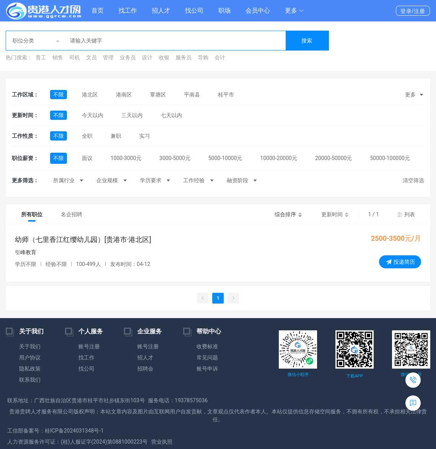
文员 (91, 57)
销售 (57, 57)
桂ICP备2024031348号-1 (74, 431)
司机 (74, 57)
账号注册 (89, 346)
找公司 (194, 10)
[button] (294, 10)
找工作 (128, 10)
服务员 (184, 57)
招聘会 (145, 369)
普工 (41, 57)
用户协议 (30, 357)
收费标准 (207, 346)
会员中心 (258, 10)
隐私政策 (30, 369)
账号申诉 (207, 369)
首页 (97, 10)
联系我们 (30, 380)
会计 (220, 57)
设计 (147, 57)
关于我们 (30, 346)
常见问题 (207, 357)
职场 (224, 10)
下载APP (354, 376)
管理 (108, 57)
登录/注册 (412, 11)
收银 (164, 57)
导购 (203, 57)
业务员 (128, 57)
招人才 (161, 10)
